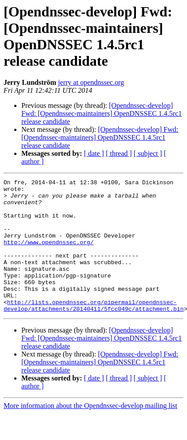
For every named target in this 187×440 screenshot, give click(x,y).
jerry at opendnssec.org (91, 82)
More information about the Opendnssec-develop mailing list (90, 432)
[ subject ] (148, 153)
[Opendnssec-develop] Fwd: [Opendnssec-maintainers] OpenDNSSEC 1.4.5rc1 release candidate (101, 113)
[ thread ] (119, 153)
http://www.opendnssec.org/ (49, 255)
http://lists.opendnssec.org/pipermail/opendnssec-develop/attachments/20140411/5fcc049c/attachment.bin (94, 331)
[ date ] (94, 153)
